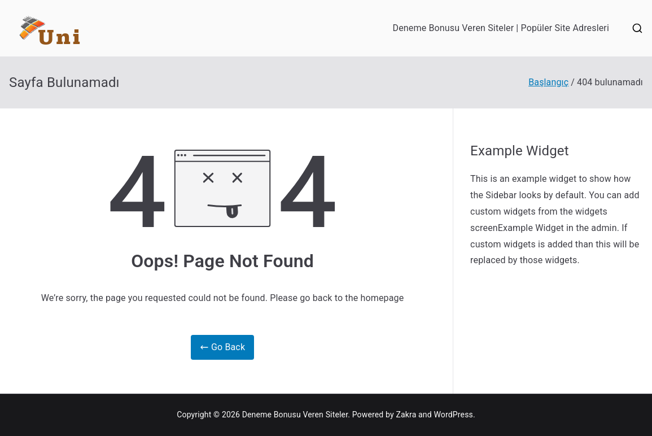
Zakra (406, 414)
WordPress (453, 414)
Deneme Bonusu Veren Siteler (295, 414)
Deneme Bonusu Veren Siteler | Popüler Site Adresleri (501, 28)
